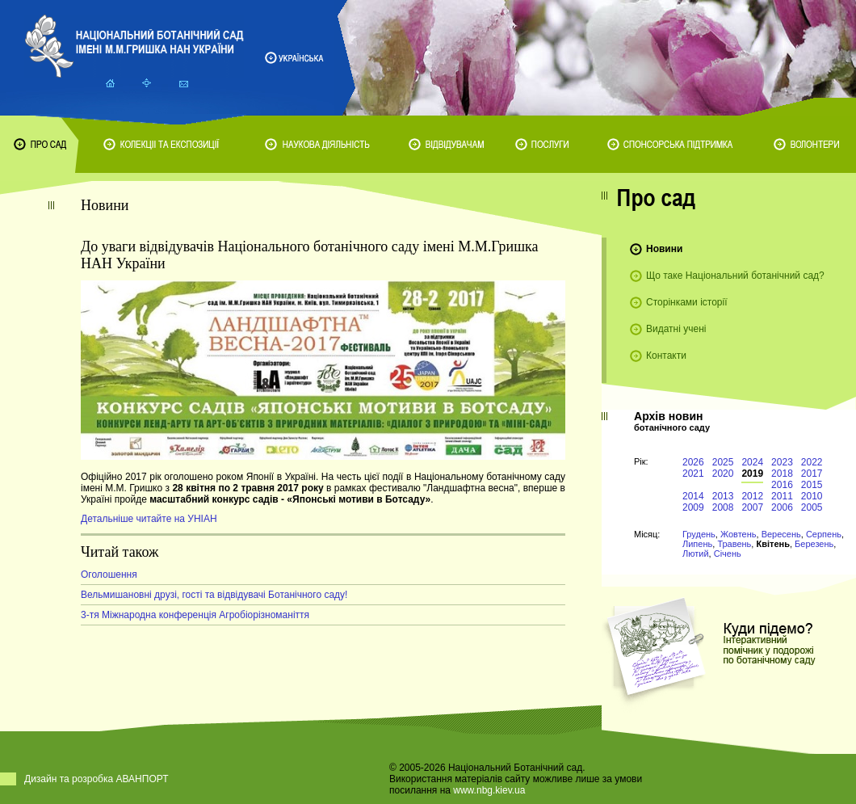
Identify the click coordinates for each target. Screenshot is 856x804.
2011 (782, 496)
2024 (752, 462)
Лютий (695, 553)
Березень (814, 544)
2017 (812, 473)
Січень (727, 553)
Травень (734, 544)
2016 (782, 484)
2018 (782, 473)
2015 (812, 484)
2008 (723, 507)
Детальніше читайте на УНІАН (149, 518)
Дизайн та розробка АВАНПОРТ (96, 779)
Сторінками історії (687, 302)
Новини (664, 249)
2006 (782, 507)
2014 (693, 496)
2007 (752, 507)
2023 (782, 462)
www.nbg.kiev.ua (489, 790)
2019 (752, 473)
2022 (812, 462)
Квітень (772, 544)
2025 (723, 462)
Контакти (666, 355)
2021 (693, 473)
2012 (752, 496)
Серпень (823, 534)
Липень (697, 544)
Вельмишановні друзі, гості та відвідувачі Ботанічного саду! (214, 594)
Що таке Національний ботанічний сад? (735, 275)
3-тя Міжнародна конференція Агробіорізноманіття (195, 615)
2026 (693, 462)
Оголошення (109, 574)
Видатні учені (676, 329)
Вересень (781, 534)
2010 (812, 496)
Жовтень (738, 534)
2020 (723, 473)
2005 (812, 507)
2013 (723, 496)
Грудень (698, 534)
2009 (693, 507)
